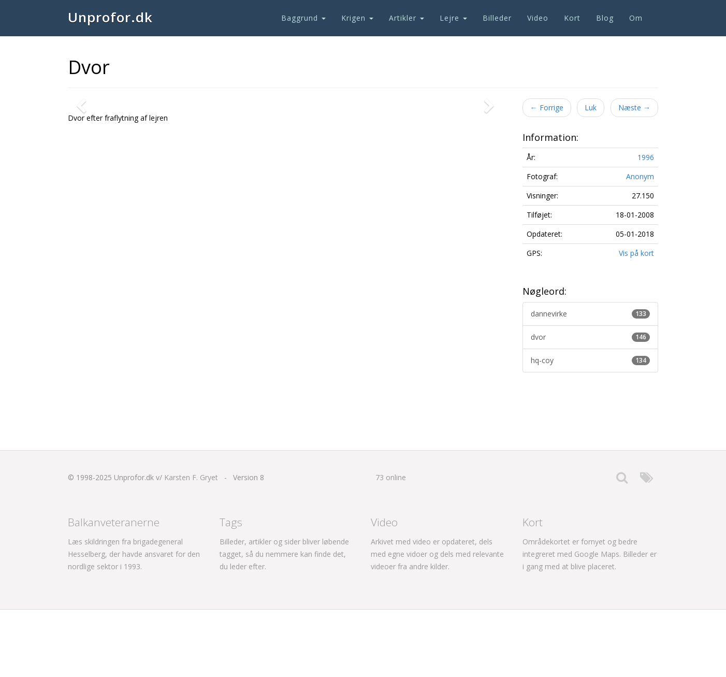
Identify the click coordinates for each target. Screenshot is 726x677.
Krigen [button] (357, 18)
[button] (83, 263)
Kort (572, 18)
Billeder (497, 18)
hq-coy (590, 360)
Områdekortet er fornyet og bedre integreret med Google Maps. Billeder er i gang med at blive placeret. (589, 621)
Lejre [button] (453, 18)
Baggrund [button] (303, 18)
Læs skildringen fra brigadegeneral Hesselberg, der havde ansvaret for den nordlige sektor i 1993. (134, 621)
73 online (390, 545)
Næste (634, 107)
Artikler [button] (406, 18)
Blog (605, 18)
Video (537, 18)
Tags (231, 589)
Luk (591, 107)
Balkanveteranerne (113, 589)
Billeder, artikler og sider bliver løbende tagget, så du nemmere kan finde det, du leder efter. (284, 621)
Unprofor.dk (110, 17)
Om (636, 18)
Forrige (546, 107)
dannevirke (590, 314)
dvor (590, 337)
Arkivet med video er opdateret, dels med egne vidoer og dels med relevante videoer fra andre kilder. (437, 621)
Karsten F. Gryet (191, 545)
